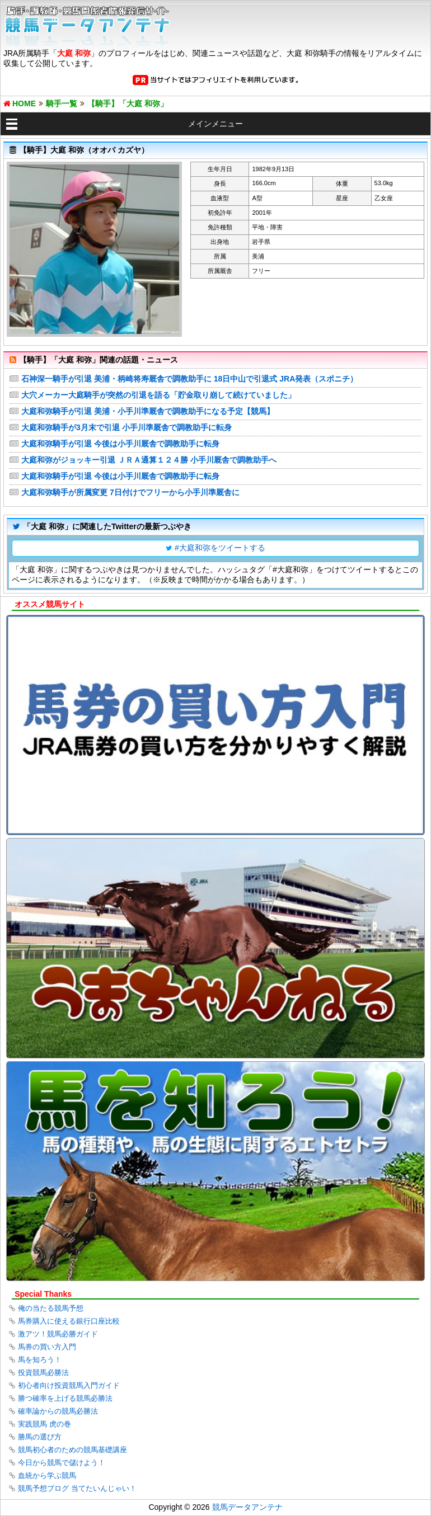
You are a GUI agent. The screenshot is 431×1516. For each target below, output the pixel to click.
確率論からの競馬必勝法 (58, 1411)
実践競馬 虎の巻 (44, 1424)
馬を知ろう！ (40, 1359)
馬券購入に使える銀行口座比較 (69, 1321)
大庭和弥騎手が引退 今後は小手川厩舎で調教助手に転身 (120, 443)
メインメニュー (215, 123)
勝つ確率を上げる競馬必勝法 (65, 1398)
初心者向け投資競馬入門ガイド (69, 1385)
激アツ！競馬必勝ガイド (58, 1334)
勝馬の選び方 (40, 1437)
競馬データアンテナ (247, 1507)
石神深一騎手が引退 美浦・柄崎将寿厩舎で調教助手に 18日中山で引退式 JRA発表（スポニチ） (189, 378)
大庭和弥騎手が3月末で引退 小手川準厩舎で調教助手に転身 (126, 427)
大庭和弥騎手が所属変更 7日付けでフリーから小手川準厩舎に (130, 492)
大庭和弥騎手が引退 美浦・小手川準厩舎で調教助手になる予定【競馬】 (147, 411)
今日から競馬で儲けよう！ (61, 1462)
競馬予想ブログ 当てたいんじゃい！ (77, 1488)
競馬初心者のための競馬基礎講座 (72, 1450)
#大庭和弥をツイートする (220, 547)
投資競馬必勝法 (43, 1372)
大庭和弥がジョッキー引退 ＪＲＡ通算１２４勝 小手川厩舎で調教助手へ (149, 459)
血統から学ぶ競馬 (47, 1475)
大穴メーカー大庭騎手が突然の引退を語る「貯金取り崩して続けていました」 (158, 394)
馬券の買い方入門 (47, 1347)
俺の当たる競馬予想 (50, 1308)
